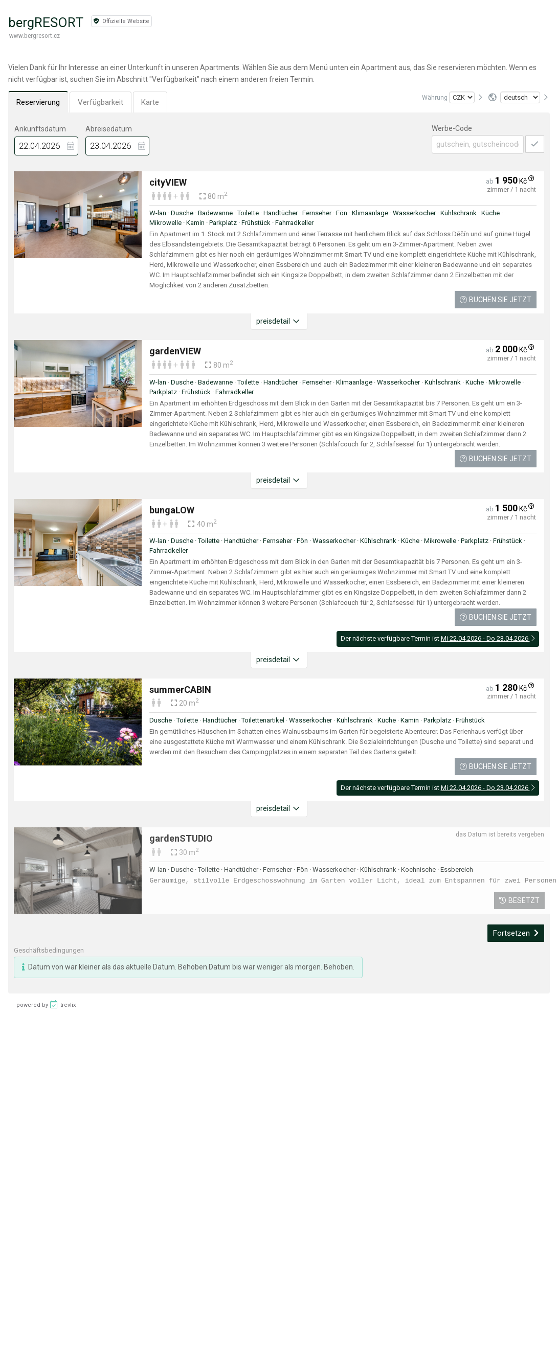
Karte (150, 102)
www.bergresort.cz (34, 35)
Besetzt (519, 900)
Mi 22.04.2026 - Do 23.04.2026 (488, 638)
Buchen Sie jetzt (495, 300)
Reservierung (38, 102)
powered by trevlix (46, 1004)
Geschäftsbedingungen (49, 950)
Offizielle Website (121, 21)
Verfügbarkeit (100, 102)
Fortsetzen (516, 933)
